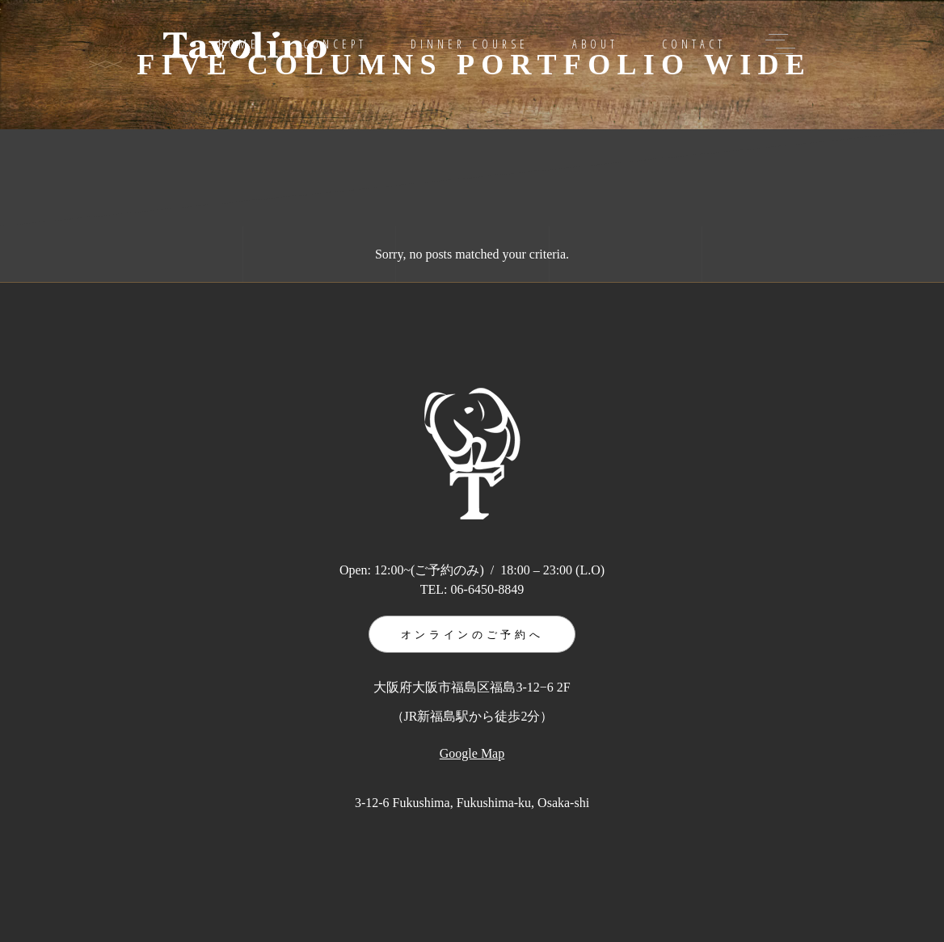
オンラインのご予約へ (472, 634)
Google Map (472, 753)
